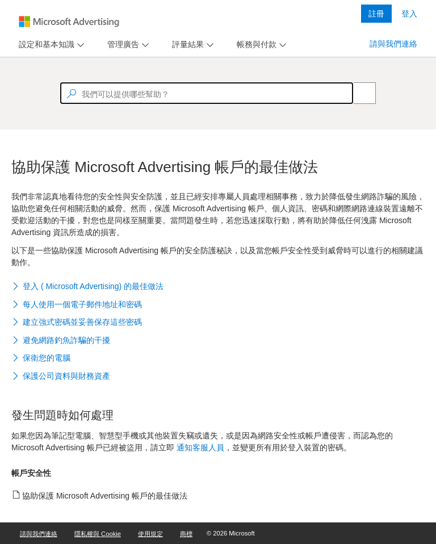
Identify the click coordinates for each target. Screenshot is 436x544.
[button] (218, 287)
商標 (186, 533)
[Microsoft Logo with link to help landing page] (69, 21)
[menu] (50, 44)
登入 (409, 13)
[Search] (358, 93)
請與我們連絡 (393, 43)
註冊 (376, 13)
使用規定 (150, 533)
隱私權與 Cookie (97, 533)
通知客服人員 (200, 447)
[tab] (44, 44)
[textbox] (207, 93)
